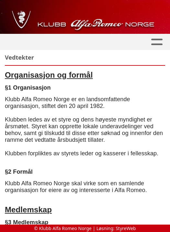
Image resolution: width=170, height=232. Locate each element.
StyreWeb (126, 228)
